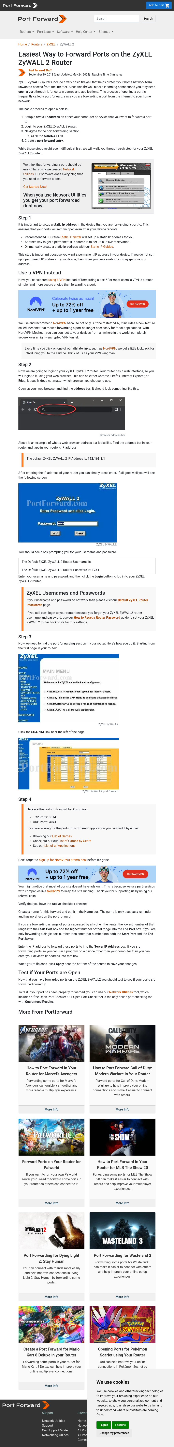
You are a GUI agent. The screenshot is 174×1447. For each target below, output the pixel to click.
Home (22, 44)
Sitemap (83, 1413)
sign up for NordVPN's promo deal (62, 860)
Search (148, 18)
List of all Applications (60, 846)
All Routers (85, 1430)
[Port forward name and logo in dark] (42, 18)
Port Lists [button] (44, 32)
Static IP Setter (71, 237)
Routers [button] (26, 32)
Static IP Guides (102, 247)
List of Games (62, 836)
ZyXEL (51, 44)
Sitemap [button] (105, 32)
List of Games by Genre (75, 841)
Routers (36, 44)
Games (82, 1440)
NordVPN (59, 323)
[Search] (116, 18)
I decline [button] (120, 1424)
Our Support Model (55, 1430)
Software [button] (63, 32)
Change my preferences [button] (114, 1433)
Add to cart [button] (159, 5)
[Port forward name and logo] (20, 5)
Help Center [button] (84, 32)
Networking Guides (55, 1435)
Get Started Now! (35, 187)
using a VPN (56, 280)
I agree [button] (104, 1424)
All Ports (84, 1435)
